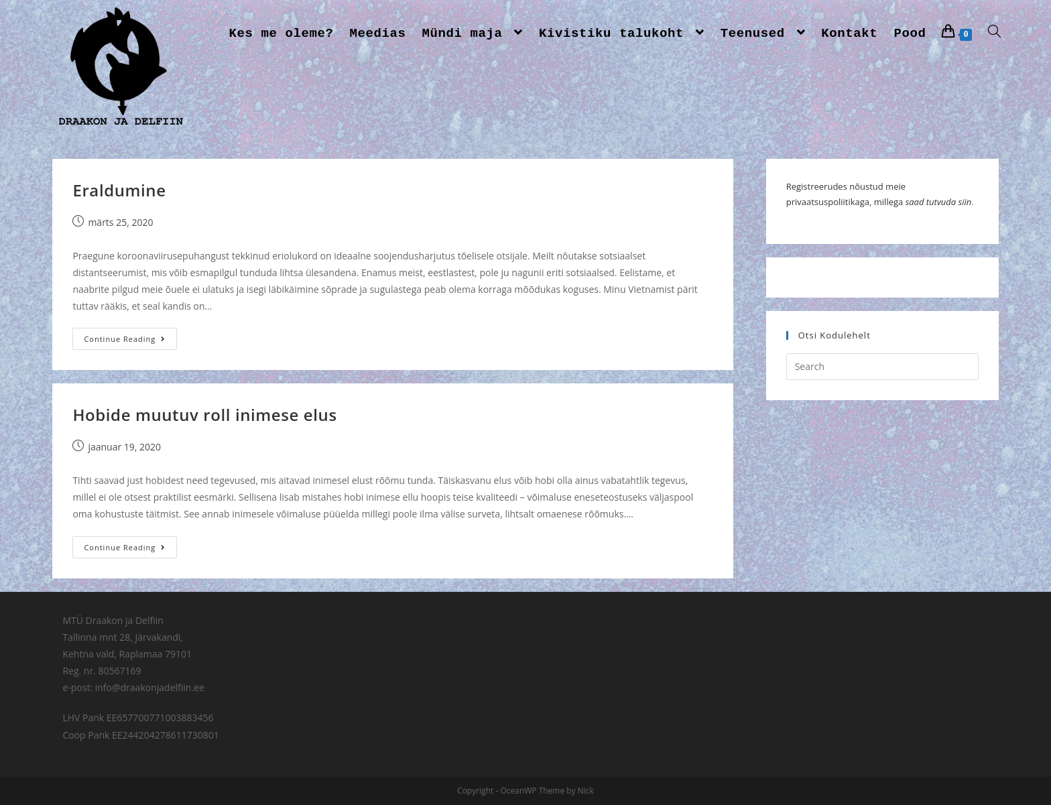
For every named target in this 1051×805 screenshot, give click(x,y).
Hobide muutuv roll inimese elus (204, 415)
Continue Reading (125, 339)
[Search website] (994, 33)
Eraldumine (119, 190)
